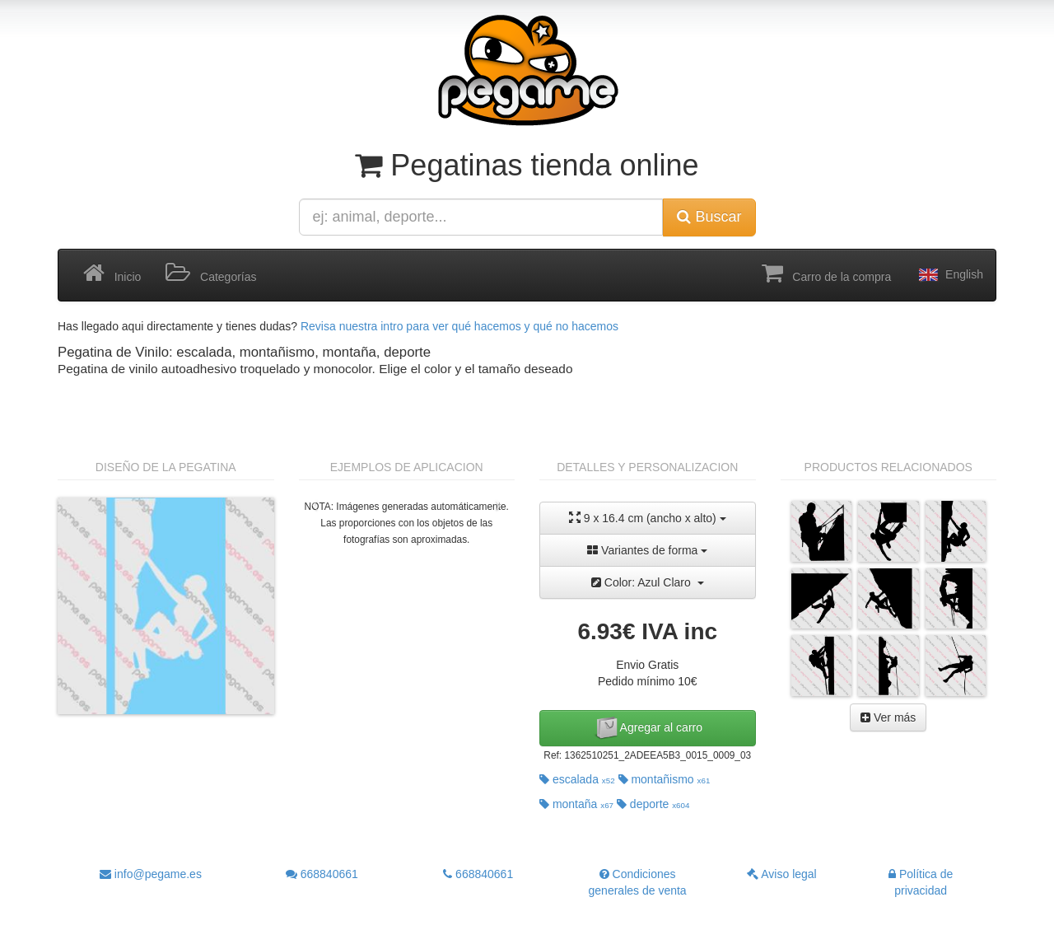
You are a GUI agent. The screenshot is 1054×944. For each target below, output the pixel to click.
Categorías (211, 273)
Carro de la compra (827, 273)
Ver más (888, 717)
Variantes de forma (647, 550)
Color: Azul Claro (647, 582)
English (949, 275)
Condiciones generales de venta (638, 882)
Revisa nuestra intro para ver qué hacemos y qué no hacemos (459, 326)
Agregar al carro (648, 728)
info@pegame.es (151, 874)
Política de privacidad (920, 882)
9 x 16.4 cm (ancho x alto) (647, 518)
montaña (576, 804)
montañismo (664, 779)
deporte (653, 804)
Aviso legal (782, 874)
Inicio (112, 273)
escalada (577, 779)
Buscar (709, 216)
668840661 (322, 874)
